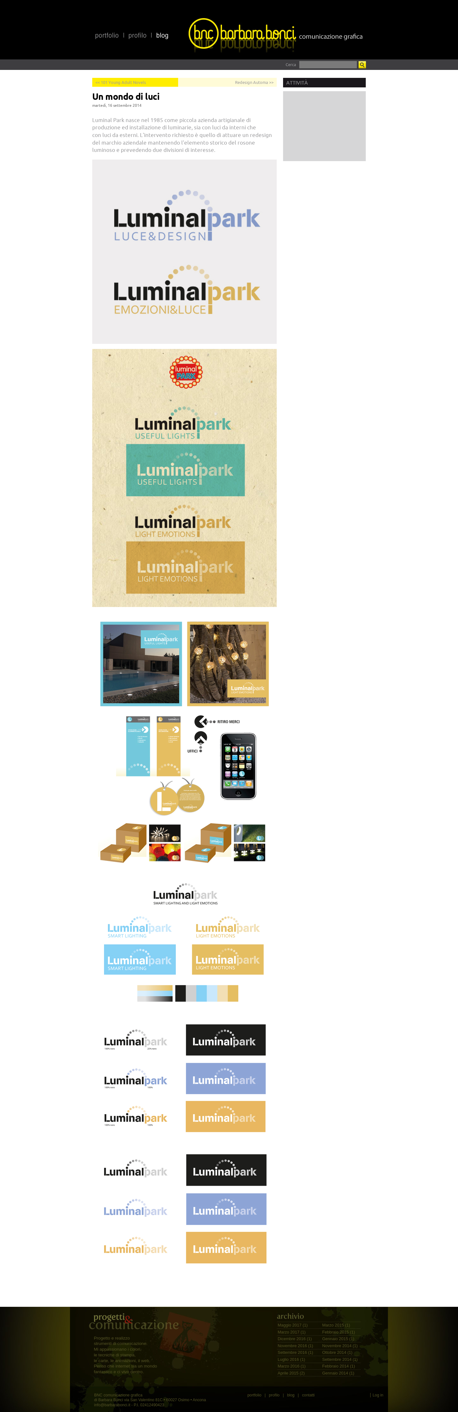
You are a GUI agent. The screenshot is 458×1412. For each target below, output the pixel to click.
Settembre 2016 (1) (295, 1352)
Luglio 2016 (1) (291, 1359)
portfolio (254, 1395)
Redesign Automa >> (254, 82)
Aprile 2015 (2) (291, 1373)
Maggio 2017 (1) (293, 1325)
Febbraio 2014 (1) (338, 1366)
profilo (274, 1395)
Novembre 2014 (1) (340, 1345)
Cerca (291, 65)
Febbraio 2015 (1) (338, 1332)
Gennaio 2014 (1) (338, 1373)
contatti (308, 1395)
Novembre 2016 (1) (295, 1345)
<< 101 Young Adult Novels (120, 82)
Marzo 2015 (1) (336, 1325)
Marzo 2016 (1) (292, 1366)
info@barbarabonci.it (112, 1405)
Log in (377, 1395)
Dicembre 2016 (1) (295, 1338)
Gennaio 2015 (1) (338, 1338)
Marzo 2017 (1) (292, 1332)
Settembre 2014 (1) (340, 1359)
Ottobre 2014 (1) (337, 1352)
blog (291, 1395)
